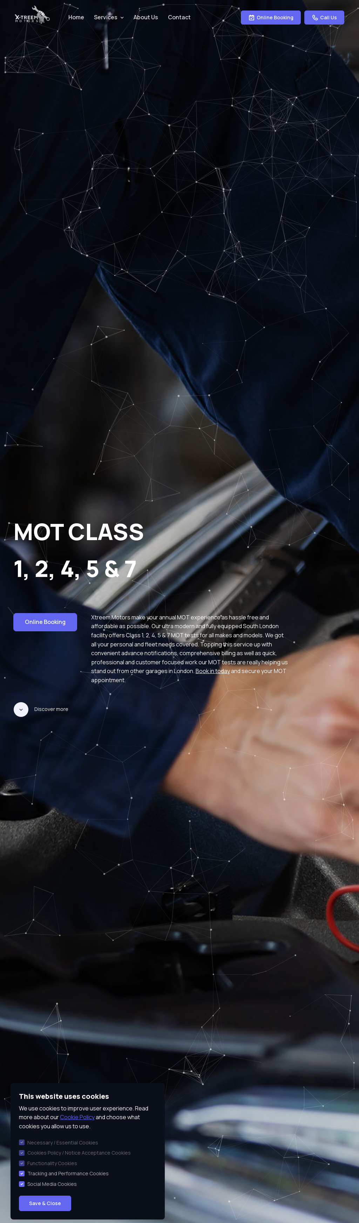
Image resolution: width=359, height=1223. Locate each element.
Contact (179, 17)
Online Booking (270, 17)
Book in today (213, 671)
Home (76, 17)
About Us (146, 17)
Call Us (324, 17)
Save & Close (45, 1203)
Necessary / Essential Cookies (62, 1142)
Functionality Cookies (52, 1163)
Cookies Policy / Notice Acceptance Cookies (79, 1152)
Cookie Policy (77, 1117)
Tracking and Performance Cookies (68, 1173)
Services (105, 17)
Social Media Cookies (52, 1184)
